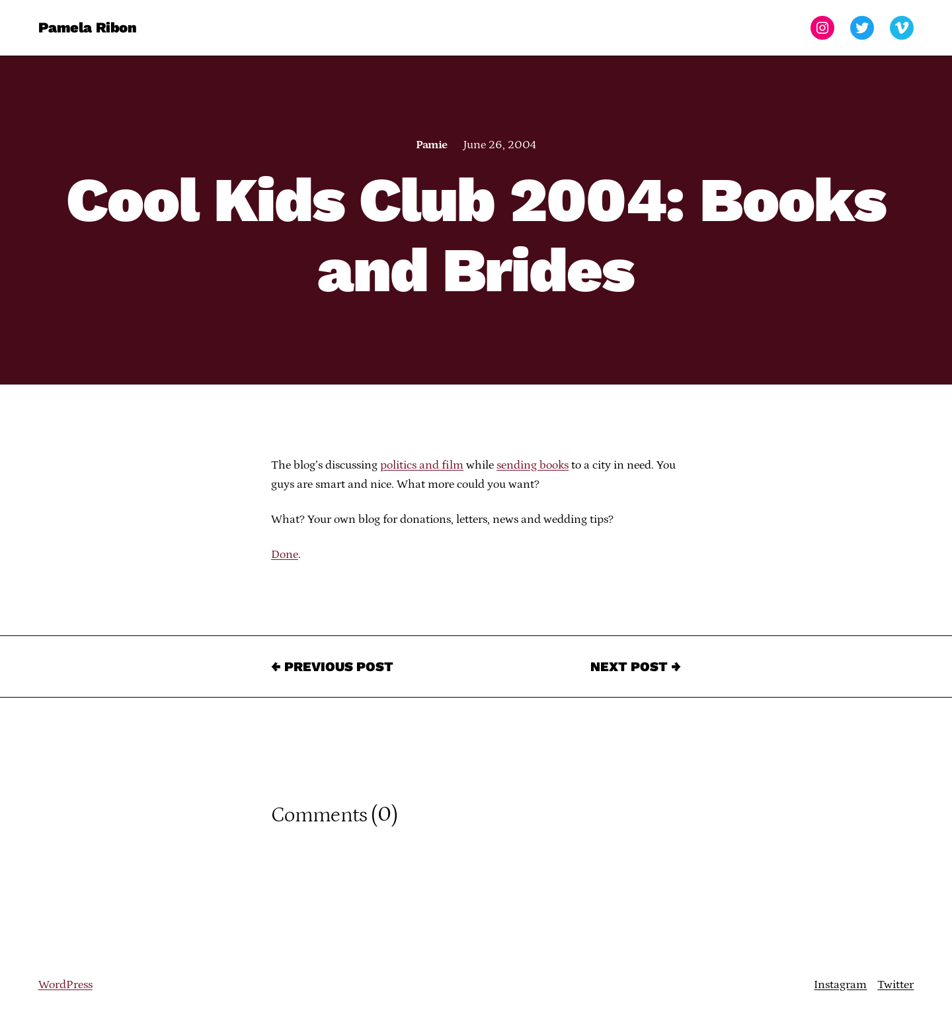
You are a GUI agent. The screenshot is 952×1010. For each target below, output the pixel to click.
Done (284, 554)
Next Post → (635, 666)
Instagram (840, 984)
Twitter (895, 984)
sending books (532, 465)
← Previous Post (332, 666)
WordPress (65, 984)
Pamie (431, 145)
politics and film (421, 465)
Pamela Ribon (87, 27)
